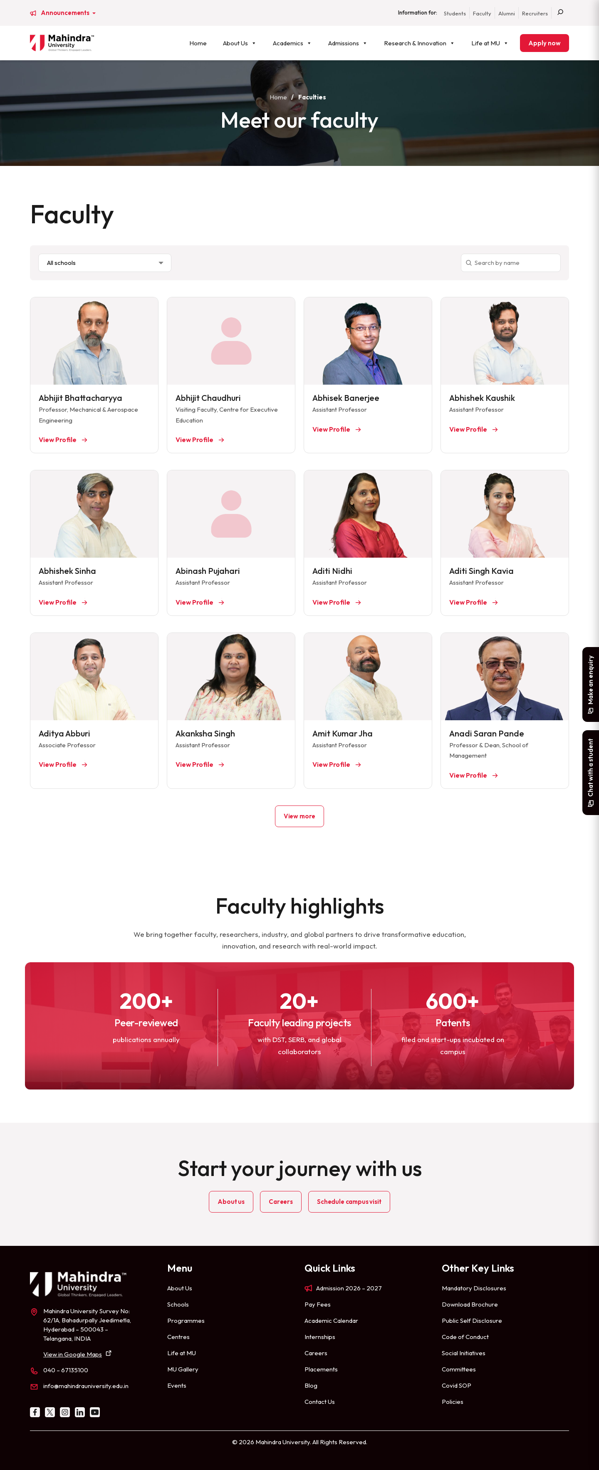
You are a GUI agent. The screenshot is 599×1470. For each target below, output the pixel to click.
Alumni (506, 13)
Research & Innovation (419, 43)
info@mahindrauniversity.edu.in (86, 1386)
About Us (240, 43)
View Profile (58, 439)
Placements (321, 1369)
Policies (452, 1402)
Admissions (348, 43)
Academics (292, 43)
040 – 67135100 (65, 1370)
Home (198, 43)
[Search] (560, 13)
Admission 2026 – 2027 (349, 1288)
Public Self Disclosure (472, 1320)
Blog (310, 1385)
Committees (459, 1369)
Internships (319, 1337)
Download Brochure (470, 1304)
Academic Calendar (331, 1320)
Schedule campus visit (349, 1202)
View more (300, 816)
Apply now (544, 43)
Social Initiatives (463, 1353)
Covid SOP (456, 1385)
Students (455, 13)
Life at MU (490, 43)
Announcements (66, 13)
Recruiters (535, 13)
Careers (281, 1202)
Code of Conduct (465, 1337)
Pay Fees (317, 1304)
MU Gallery (182, 1369)
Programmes (186, 1320)
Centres (178, 1337)
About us (231, 1202)
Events (176, 1385)
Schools (178, 1304)
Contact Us (319, 1402)
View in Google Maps (72, 1354)
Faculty (482, 13)
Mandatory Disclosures (474, 1288)
